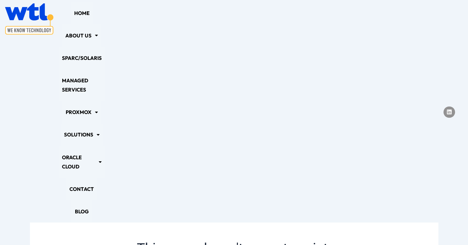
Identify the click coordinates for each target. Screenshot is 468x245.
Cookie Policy (209, 226)
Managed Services (207, 19)
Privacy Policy (164, 226)
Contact (385, 19)
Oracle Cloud (344, 19)
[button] (112, 18)
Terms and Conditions (294, 226)
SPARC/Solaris (155, 19)
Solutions (297, 19)
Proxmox (256, 19)
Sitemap (246, 226)
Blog (412, 19)
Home (81, 19)
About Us (112, 19)
